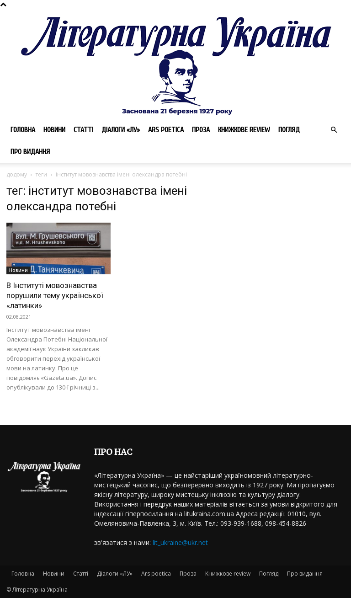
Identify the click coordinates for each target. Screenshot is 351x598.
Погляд (289, 130)
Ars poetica (166, 130)
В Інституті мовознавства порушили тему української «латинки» (54, 295)
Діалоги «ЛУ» (120, 130)
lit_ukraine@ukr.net (180, 542)
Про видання (30, 152)
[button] (334, 130)
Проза (201, 130)
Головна (23, 130)
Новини (54, 130)
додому (16, 174)
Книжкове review (244, 130)
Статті (83, 130)
